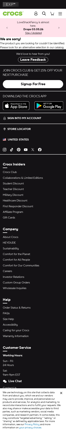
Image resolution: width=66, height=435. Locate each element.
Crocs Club (10, 172)
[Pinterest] (18, 149)
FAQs (6, 313)
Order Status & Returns (17, 307)
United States (18, 139)
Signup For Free (33, 84)
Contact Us (10, 388)
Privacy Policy (32, 424)
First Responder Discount (18, 206)
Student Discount (13, 183)
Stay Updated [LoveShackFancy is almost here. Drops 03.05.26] (33, 33)
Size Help (8, 319)
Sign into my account (22, 118)
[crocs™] (12, 13)
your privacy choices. (30, 427)
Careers (7, 271)
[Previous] (7, 28)
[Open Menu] (61, 13)
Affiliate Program (13, 212)
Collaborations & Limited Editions (23, 178)
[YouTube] (25, 149)
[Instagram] (4, 149)
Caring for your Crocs (16, 330)
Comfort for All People (16, 259)
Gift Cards (9, 217)
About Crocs (10, 237)
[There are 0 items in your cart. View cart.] (52, 13)
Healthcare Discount (15, 200)
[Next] (59, 28)
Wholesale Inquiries (14, 288)
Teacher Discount (13, 189)
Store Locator (17, 129)
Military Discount (13, 195)
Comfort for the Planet (16, 254)
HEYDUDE (9, 242)
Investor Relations (13, 277)
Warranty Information (16, 336)
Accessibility (10, 324)
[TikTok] (11, 149)
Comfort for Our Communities (21, 265)
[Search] (44, 13)
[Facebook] (40, 149)
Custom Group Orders (16, 282)
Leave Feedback (33, 59)
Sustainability (11, 248)
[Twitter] (32, 149)
